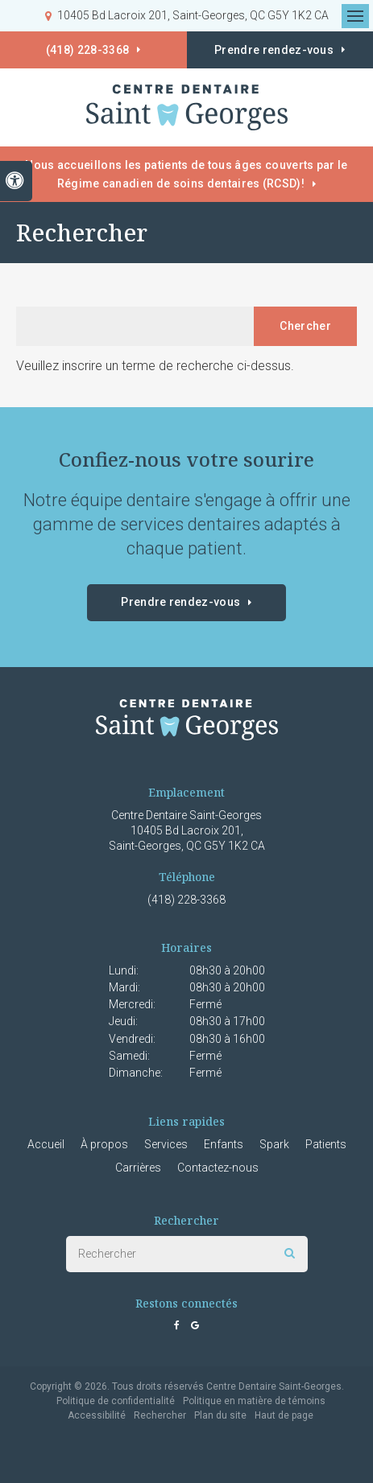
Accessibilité (97, 1415)
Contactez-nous (218, 1167)
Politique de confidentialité (115, 1401)
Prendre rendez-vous (180, 601)
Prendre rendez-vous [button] (274, 49)
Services (166, 1144)
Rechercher (160, 1415)
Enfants (223, 1144)
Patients (325, 1144)
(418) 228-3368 (87, 49)
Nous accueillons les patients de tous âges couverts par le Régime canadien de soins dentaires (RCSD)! (186, 174)
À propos (104, 1144)
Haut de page (284, 1415)
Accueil (45, 1144)
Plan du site (220, 1415)
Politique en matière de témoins (254, 1401)
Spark (274, 1144)
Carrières (138, 1167)
